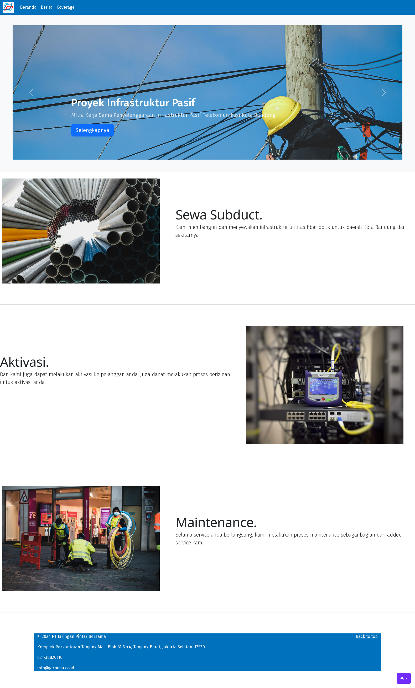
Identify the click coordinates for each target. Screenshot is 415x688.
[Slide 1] (198, 165)
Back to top (367, 636)
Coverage (66, 7)
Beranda (28, 7)
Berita (47, 7)
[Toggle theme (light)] (404, 678)
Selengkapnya (92, 130)
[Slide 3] (217, 165)
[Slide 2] (207, 165)
